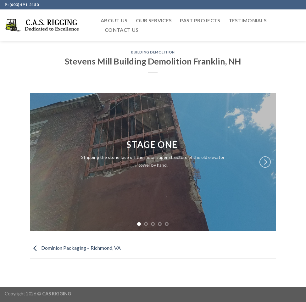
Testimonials (248, 20)
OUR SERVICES (154, 20)
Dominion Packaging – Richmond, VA (75, 248)
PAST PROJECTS (200, 20)
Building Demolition (153, 52)
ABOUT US (114, 20)
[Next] (265, 162)
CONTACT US (121, 30)
